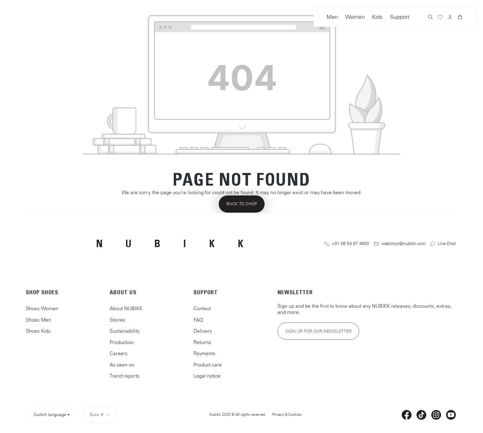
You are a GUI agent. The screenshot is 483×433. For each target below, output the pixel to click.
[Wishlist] (440, 17)
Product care (207, 364)
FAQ (198, 320)
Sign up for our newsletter (318, 331)
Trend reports (125, 376)
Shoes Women (42, 308)
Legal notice (207, 376)
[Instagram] (436, 415)
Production (122, 342)
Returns (202, 342)
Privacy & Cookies (287, 414)
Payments (204, 353)
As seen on (122, 364)
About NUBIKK (126, 308)
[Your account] (450, 17)
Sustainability (125, 331)
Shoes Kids (38, 331)
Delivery (202, 331)
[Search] (430, 17)
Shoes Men (38, 320)
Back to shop (241, 203)
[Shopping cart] (459, 17)
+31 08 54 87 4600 (346, 243)
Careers (119, 353)
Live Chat (443, 243)
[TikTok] (421, 415)
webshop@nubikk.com (400, 243)
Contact (202, 308)
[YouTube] (451, 415)
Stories (117, 320)
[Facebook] (406, 415)
